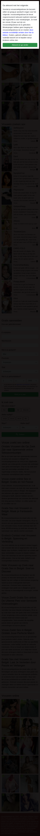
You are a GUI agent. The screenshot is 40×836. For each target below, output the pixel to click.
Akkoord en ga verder (20, 45)
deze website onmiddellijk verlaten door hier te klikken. (18, 32)
